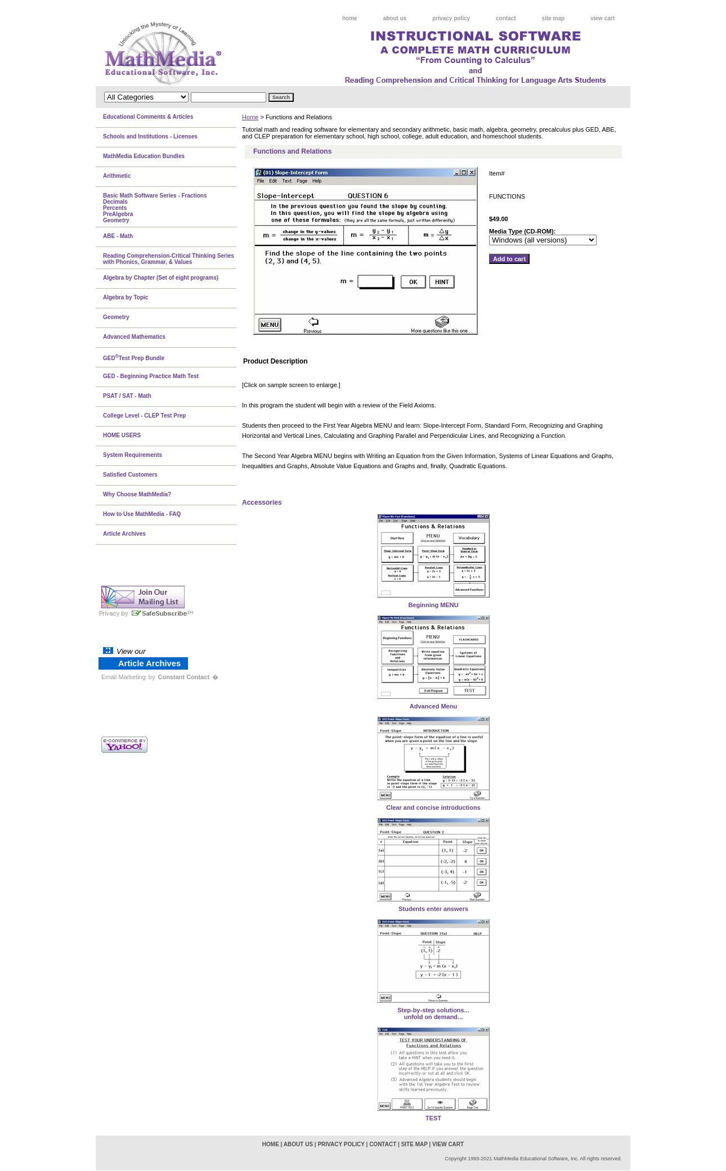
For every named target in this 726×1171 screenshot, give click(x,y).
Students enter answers (433, 908)
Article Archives (124, 534)
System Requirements (132, 455)
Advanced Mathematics (134, 337)
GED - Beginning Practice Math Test (151, 376)
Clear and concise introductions (433, 807)
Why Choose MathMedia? (137, 494)
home (349, 18)
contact (506, 18)
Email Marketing (123, 677)
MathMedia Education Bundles (144, 156)
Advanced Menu (433, 706)
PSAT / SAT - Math (127, 396)
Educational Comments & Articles (148, 117)
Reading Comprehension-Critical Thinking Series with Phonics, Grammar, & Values (168, 259)
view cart (602, 18)
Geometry (116, 317)
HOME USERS (122, 435)
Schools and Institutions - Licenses (150, 136)
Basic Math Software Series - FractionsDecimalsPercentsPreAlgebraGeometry (155, 207)
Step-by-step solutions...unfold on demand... (433, 1013)
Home (250, 117)
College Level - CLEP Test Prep (144, 415)
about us (395, 18)
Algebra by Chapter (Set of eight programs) (160, 278)
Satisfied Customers (130, 475)
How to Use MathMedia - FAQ (142, 514)
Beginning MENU (433, 605)
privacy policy (451, 18)
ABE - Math (118, 236)
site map (553, 18)
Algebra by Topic (125, 297)
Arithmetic (117, 176)
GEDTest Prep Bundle (133, 357)
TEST (433, 1118)
